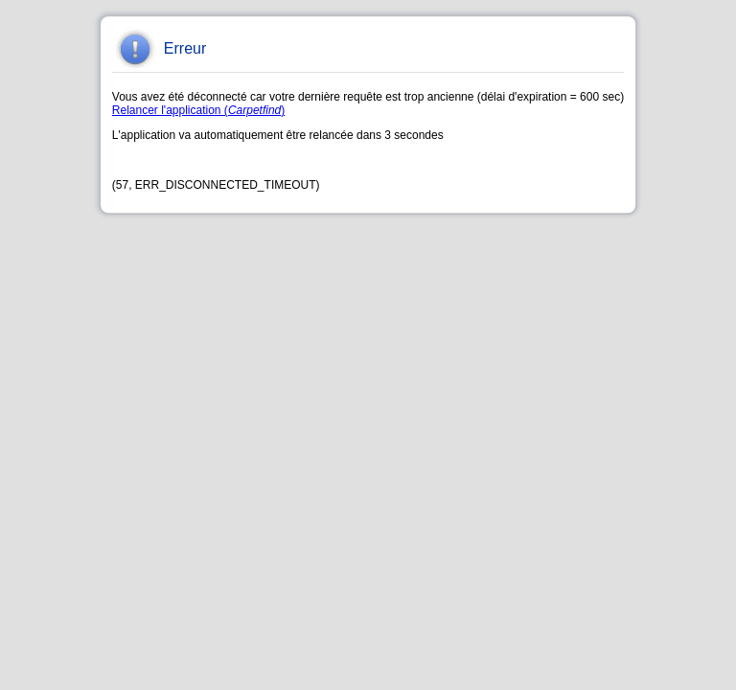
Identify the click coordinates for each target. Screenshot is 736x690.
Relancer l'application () (198, 110)
